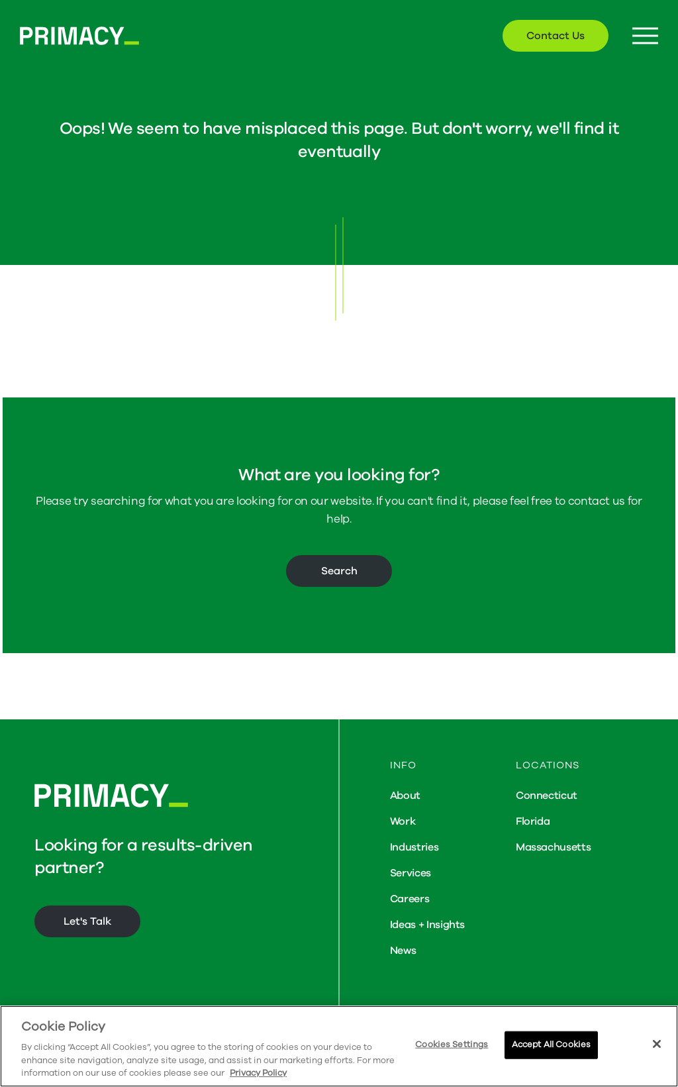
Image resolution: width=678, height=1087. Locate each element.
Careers (410, 899)
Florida (533, 821)
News (403, 950)
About (405, 795)
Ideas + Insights (427, 924)
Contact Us (555, 35)
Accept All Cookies (551, 1045)
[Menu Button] (645, 36)
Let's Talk (87, 921)
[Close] (656, 1044)
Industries (414, 847)
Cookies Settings (451, 1045)
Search (339, 571)
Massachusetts (553, 847)
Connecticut (546, 795)
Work (403, 821)
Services (410, 873)
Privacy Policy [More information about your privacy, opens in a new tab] (258, 1073)
